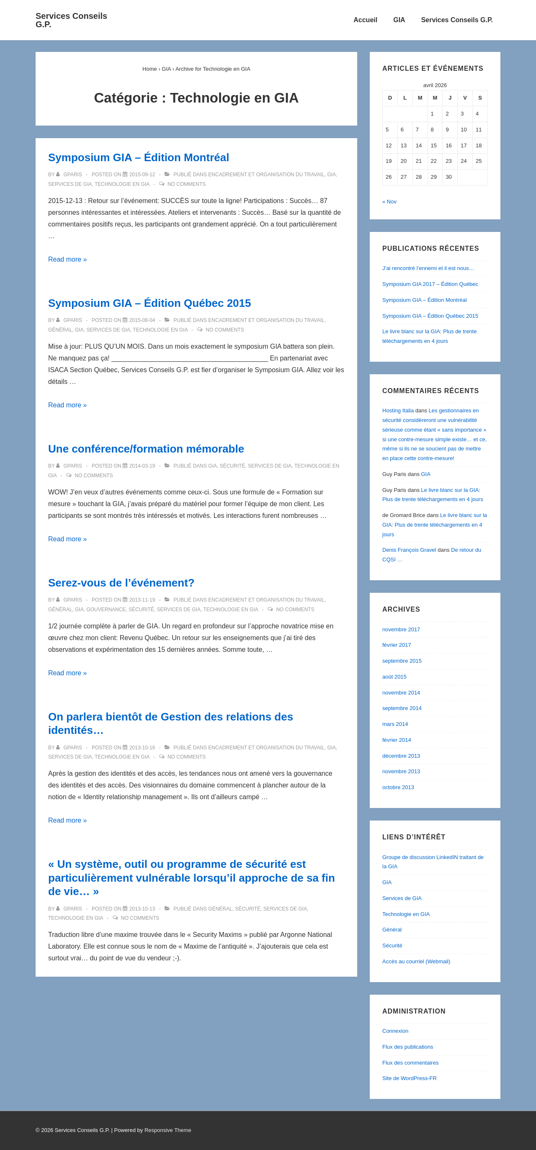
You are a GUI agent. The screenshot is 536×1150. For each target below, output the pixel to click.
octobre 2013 (398, 787)
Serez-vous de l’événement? (121, 582)
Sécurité (232, 466)
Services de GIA (70, 184)
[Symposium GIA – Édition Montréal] (142, 175)
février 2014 (396, 740)
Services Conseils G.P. (71, 20)
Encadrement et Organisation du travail (266, 175)
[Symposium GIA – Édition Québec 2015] (142, 320)
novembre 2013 (401, 771)
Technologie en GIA (122, 184)
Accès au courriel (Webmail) (416, 961)
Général (60, 330)
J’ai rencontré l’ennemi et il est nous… (428, 268)
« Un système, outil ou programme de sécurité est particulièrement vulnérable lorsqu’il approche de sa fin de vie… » (191, 878)
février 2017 (396, 645)
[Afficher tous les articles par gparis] (69, 175)
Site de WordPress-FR (409, 1078)
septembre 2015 (402, 661)
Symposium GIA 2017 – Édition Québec (430, 284)
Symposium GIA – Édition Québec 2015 (149, 303)
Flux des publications (407, 1047)
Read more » (67, 259)
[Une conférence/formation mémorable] (142, 466)
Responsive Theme (167, 1130)
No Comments (187, 184)
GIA (399, 19)
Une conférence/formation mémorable (146, 449)
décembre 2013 (401, 756)
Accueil (365, 19)
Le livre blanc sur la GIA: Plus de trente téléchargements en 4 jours (434, 525)
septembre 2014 (402, 708)
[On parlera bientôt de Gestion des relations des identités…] (142, 748)
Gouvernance (106, 609)
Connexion (395, 1031)
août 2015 (394, 677)
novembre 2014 (401, 692)
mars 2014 (395, 724)
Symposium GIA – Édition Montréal (138, 157)
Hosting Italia (398, 410)
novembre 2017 (401, 629)
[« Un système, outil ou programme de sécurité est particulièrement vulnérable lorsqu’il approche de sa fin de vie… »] (142, 909)
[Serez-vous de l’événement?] (142, 600)
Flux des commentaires (410, 1063)
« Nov (389, 201)
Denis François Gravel (409, 550)
